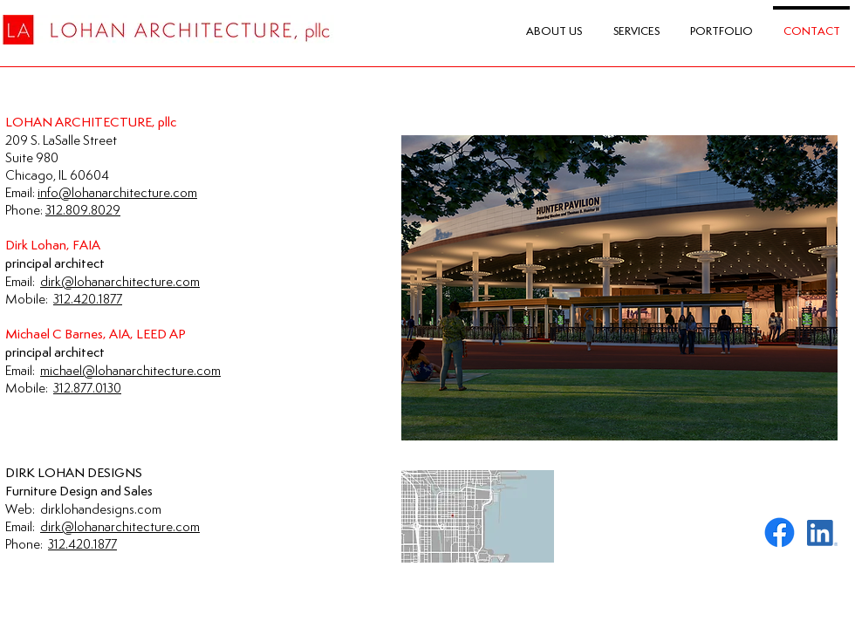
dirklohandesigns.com (100, 509)
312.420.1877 (82, 544)
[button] (619, 287)
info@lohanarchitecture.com (117, 192)
